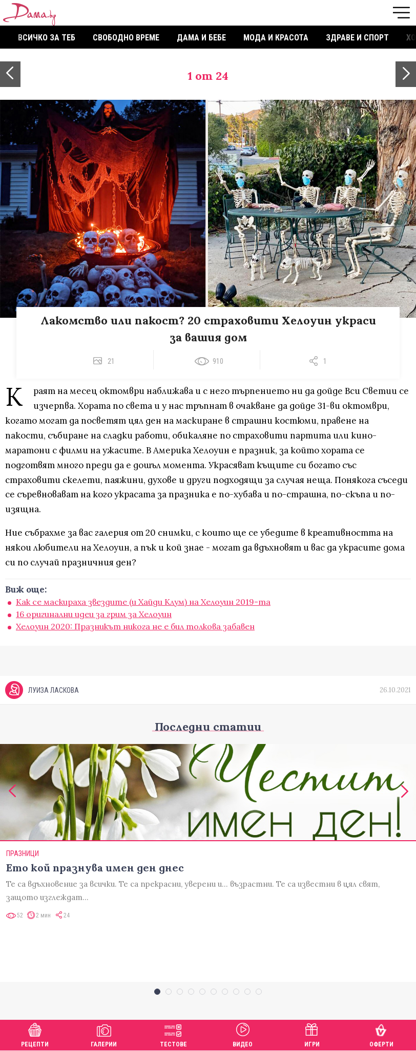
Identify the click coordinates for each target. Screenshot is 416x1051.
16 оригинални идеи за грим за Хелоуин (94, 614)
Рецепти (35, 1034)
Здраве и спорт (357, 37)
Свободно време (126, 37)
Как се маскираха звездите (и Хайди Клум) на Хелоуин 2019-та (143, 602)
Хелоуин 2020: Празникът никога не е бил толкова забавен (135, 626)
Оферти (381, 1034)
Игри (312, 1034)
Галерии (104, 1034)
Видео (243, 1034)
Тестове (173, 1034)
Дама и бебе (201, 37)
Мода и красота (275, 37)
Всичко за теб (46, 37)
